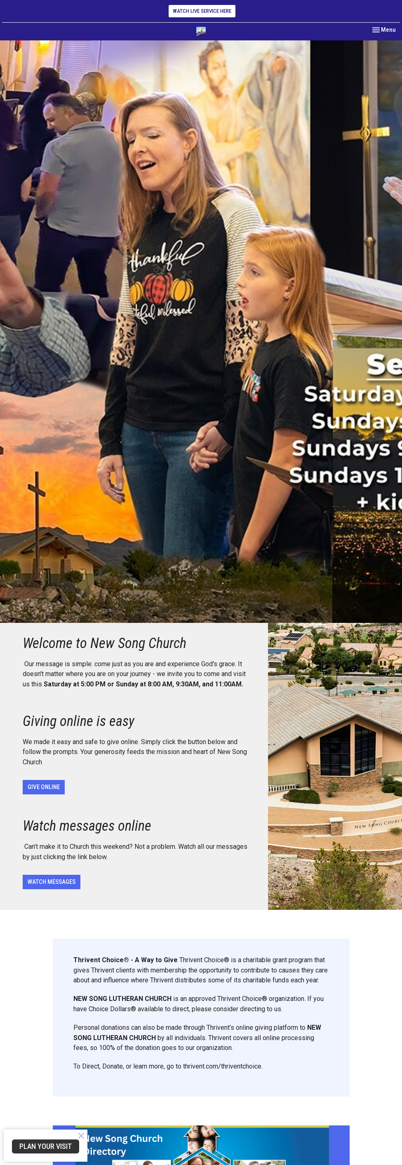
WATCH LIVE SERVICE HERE (202, 11)
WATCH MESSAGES (51, 881)
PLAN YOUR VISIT (45, 1146)
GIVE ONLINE (44, 787)
